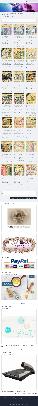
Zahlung (24, 398)
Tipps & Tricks (31, 397)
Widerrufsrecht (15, 398)
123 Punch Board (4, 308)
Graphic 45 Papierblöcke (5, 14)
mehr (7, 43)
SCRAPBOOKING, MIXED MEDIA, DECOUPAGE (17, 13)
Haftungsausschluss (15, 397)
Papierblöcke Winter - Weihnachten (26, 191)
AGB (5, 397)
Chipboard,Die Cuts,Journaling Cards (26, 19)
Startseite (7, 13)
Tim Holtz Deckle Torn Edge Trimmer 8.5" (8, 354)
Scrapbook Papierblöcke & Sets (30, 13)
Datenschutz (9, 397)
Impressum (22, 397)
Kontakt (26, 397)
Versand (30, 187)
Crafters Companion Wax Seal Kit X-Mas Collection (10, 274)
